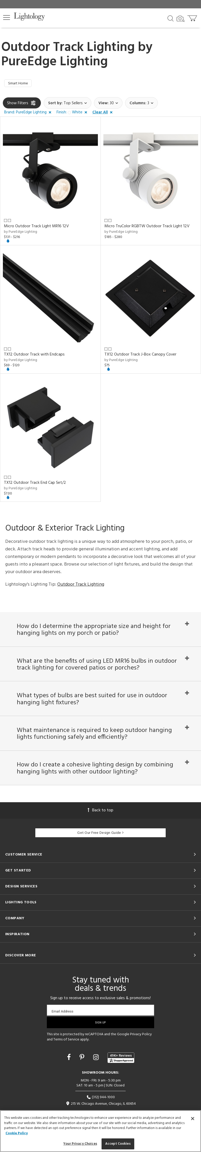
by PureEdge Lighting (20, 233)
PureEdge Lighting (54, 61)
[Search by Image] (180, 18)
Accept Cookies (118, 1144)
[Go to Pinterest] (83, 1067)
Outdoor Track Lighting (80, 585)
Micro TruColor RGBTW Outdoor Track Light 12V (146, 227)
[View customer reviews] (121, 1066)
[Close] (192, 1118)
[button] (6, 17)
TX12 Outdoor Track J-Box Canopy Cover (140, 355)
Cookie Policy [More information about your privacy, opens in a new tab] (16, 1133)
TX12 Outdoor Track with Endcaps (34, 355)
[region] (100, 1131)
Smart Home (19, 84)
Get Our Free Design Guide (100, 842)
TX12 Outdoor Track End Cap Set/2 (35, 483)
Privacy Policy (141, 1043)
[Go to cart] (192, 17)
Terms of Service (66, 1048)
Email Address (62, 1020)
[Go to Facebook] (69, 1067)
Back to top (100, 819)
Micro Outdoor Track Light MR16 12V (36, 227)
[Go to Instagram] (97, 1067)
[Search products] (171, 18)
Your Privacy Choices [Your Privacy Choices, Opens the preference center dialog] (80, 1144)
